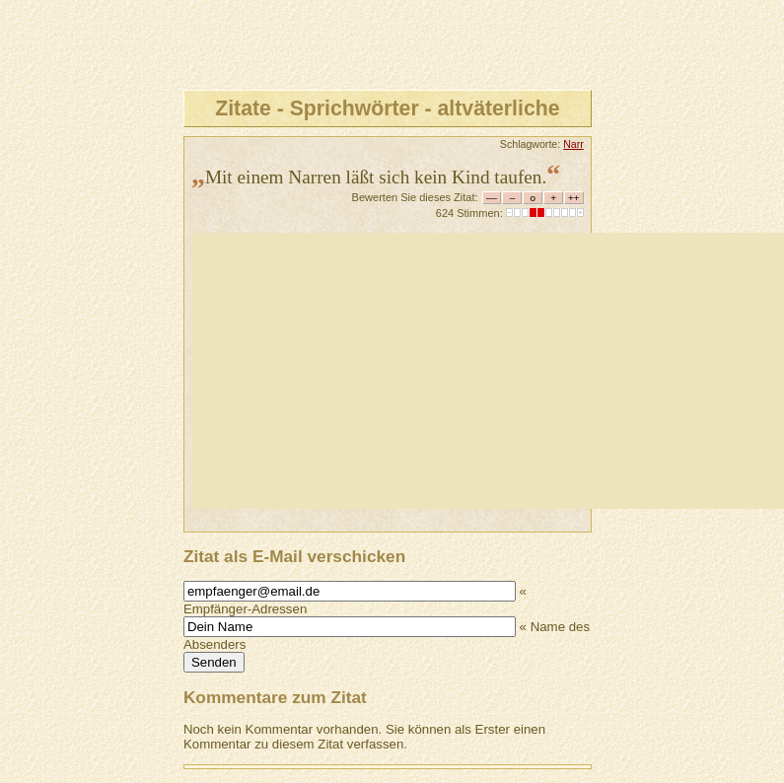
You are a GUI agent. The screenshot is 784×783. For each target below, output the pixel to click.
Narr (573, 144)
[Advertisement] (487, 371)
